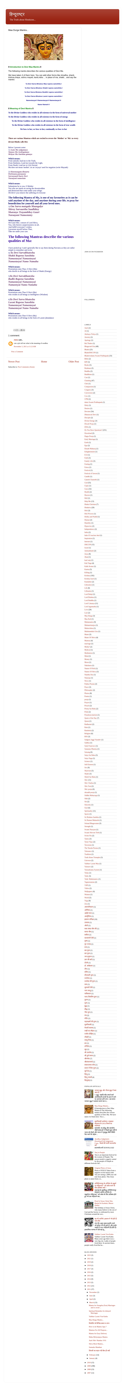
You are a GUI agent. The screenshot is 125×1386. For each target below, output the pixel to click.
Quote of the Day (90, 718)
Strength (87, 826)
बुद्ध (85, 1006)
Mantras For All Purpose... (98, 1330)
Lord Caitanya (89, 603)
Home (44, 361)
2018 (89, 1265)
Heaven (87, 495)
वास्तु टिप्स (87, 1040)
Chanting (87, 381)
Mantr (86, 634)
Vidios (86, 888)
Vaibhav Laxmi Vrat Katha (104, 1234)
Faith (86, 458)
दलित (86, 972)
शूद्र (85, 1049)
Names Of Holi (89, 668)
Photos (86, 693)
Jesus (86, 554)
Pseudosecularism (90, 715)
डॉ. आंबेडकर (88, 966)
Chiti (86, 384)
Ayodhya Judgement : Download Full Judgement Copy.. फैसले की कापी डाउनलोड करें (105, 1142)
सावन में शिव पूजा (90, 1068)
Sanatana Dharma (90, 749)
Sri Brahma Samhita (91, 817)
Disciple (87, 418)
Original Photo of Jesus (103, 1168)
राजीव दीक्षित (88, 1034)
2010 (89, 1363)
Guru (86, 489)
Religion (87, 733)
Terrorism (87, 845)
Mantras (87, 641)
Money (86, 659)
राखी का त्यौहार (89, 1031)
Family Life (88, 461)
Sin (85, 802)
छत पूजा (87, 953)
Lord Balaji (88, 594)
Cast (86, 377)
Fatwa (86, 467)
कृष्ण (86, 941)
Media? (87, 647)
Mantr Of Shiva (89, 637)
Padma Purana (89, 684)
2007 (89, 1373)
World (86, 898)
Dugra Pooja (88, 436)
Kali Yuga (87, 563)
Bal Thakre (88, 343)
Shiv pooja (88, 789)
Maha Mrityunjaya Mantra (98, 1337)
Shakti (86, 774)
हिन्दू (85, 1074)
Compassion (88, 387)
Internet (87, 541)
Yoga (86, 901)
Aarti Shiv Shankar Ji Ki (97, 1340)
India (86, 532)
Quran (86, 721)
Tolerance (87, 851)
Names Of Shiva (90, 672)
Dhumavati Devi (90, 415)
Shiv (86, 780)
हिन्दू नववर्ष (88, 1077)
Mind (86, 656)
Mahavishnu (88, 628)
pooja (86, 699)
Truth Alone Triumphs (92, 857)
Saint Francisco (89, 746)
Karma (86, 569)
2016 (89, 1272)
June (91, 1296)
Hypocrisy (88, 526)
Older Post (73, 361)
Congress (87, 390)
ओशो (86, 925)
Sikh (86, 799)
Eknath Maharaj (90, 449)
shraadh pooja (89, 792)
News (86, 681)
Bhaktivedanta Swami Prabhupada (96, 356)
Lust (86, 613)
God (86, 483)
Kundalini (88, 582)
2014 (89, 1279)
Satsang (87, 752)
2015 (89, 1276)
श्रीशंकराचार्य (88, 1062)
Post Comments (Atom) (26, 367)
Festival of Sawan (90, 473)
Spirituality (88, 811)
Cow (86, 396)
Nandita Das (88, 675)
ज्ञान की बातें (88, 959)
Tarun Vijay (88, 842)
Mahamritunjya (89, 625)
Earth (86, 442)
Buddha (87, 371)
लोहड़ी (86, 1037)
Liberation (88, 585)
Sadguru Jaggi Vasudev (92, 740)
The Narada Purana (91, 848)
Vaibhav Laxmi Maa (91, 864)
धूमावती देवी (88, 987)
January (92, 1358)
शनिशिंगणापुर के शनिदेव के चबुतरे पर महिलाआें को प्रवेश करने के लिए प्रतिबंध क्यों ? (105, 1185)
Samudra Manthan (95, 1347)
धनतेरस (86, 978)
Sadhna (87, 743)
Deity (86, 405)
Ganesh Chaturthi (90, 480)
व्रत (85, 1043)
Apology (87, 340)
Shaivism (87, 771)
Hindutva (87, 507)
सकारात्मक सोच (89, 1065)
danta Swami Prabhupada (93, 402)
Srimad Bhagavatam (91, 823)
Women (87, 894)
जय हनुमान (88, 956)
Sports (86, 814)
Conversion (88, 393)
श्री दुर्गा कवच (88, 1056)
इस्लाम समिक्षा (89, 919)
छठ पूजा (87, 950)
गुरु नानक (87, 944)
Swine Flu (88, 836)
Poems (86, 696)
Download (88, 433)
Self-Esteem (88, 764)
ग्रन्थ (85, 947)
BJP (85, 362)
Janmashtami (89, 551)
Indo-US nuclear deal (91, 535)
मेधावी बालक (88, 1028)
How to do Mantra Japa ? (98, 1327)
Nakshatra (88, 665)
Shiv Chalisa (88, 783)
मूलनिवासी (87, 1025)
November (93, 1292)
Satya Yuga (88, 758)
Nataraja (87, 678)
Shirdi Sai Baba (89, 777)
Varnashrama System (91, 870)
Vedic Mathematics (91, 879)
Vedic (86, 876)
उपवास (86, 922)
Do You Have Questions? (93, 430)
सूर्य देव (86, 1071)
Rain (86, 727)
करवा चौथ (87, 932)
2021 (89, 1259)
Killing (86, 572)
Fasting (87, 464)
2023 (89, 1255)
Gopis (86, 486)
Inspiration (88, 538)
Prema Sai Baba (90, 709)
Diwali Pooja (89, 424)
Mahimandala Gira (91, 631)
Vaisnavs (87, 867)
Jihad (86, 557)
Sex (85, 768)
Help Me (87, 501)
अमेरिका (87, 910)
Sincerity (87, 805)
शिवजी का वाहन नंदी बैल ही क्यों (99, 1351)
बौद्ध (85, 1009)
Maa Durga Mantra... (102, 1106)
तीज (85, 969)
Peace (86, 687)
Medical (87, 650)
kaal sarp (87, 560)
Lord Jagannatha (90, 607)
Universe (87, 860)
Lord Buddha (89, 600)
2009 (89, 1366)
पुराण (86, 1000)
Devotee (87, 411)
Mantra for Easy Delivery (98, 1333)
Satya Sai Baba (89, 755)
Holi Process (88, 514)
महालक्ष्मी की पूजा (90, 1021)
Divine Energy (89, 421)
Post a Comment (17, 352)
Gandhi (87, 476)
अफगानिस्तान (88, 907)
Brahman (87, 368)
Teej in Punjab (100, 1152)
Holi (86, 510)
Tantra (86, 839)
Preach (86, 706)
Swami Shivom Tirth (91, 833)
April (91, 1299)
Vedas (86, 873)
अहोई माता (88, 913)
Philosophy (88, 690)
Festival (87, 470)
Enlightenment (89, 452)
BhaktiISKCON (90, 353)
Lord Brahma (89, 597)
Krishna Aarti (89, 579)
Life (85, 588)
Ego (85, 445)
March (91, 1302)
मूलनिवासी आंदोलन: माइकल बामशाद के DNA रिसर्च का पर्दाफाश (104, 1123)
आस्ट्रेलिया (87, 916)
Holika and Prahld (90, 517)
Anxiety (87, 337)
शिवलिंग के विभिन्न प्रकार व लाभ (99, 1323)
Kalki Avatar (88, 566)
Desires (87, 408)
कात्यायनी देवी (89, 938)
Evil (85, 455)
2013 (89, 1282)
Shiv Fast (87, 786)
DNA (86, 427)
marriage (87, 644)
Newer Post (14, 361)
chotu (16, 340)
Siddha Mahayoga (90, 795)
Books (86, 365)
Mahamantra (88, 622)
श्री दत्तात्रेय (87, 1052)
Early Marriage (89, 439)
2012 (89, 1286)
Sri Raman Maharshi (91, 820)
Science (87, 761)
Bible (86, 359)
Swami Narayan (90, 830)
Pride (86, 712)
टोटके (86, 963)
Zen (85, 904)
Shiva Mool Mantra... (96, 1344)
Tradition (87, 854)
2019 (89, 1262)
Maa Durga (88, 616)
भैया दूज (87, 1012)
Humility (87, 523)
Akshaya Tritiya (90, 334)
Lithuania (87, 591)
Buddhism (88, 374)
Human (87, 520)
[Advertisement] (104, 42)
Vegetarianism (89, 882)
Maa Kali (87, 619)
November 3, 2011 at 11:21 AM (25, 346)
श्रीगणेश (87, 1059)
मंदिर (86, 1018)
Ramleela (87, 730)
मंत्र (85, 1015)
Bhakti (86, 350)
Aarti (86, 328)
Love (86, 610)
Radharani (88, 724)
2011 (89, 1289)
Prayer (86, 702)
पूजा (85, 1003)
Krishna (87, 576)
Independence (89, 529)
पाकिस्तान (87, 994)
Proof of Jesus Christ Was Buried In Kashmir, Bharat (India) (104, 1203)
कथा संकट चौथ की (90, 929)
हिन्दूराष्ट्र (17, 14)
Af (85, 331)
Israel (86, 548)
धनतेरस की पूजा (89, 981)
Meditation (88, 653)
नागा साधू (87, 990)
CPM (86, 399)
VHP (86, 885)
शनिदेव (86, 1046)
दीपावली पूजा (88, 975)
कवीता (86, 935)
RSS (86, 736)
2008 (89, 1369)
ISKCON (87, 545)
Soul (86, 808)
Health (86, 492)
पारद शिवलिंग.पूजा (90, 997)
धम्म (85, 984)
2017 (89, 1269)
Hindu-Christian (90, 504)
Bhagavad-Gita (89, 346)
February (92, 1355)
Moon (86, 662)
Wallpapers (88, 891)
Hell (86, 498)
